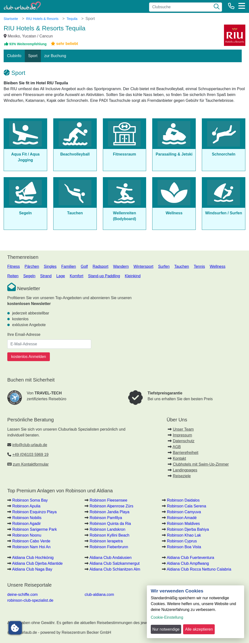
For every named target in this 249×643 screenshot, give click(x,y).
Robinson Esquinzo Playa (34, 512)
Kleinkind (133, 276)
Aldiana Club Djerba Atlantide (37, 563)
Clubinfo (14, 56)
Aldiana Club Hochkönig (33, 558)
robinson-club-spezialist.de (30, 600)
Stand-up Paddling (104, 276)
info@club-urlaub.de (29, 445)
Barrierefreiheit (185, 453)
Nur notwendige (165, 629)
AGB (177, 447)
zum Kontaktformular (31, 464)
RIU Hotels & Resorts (42, 19)
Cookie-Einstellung (167, 617)
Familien (68, 266)
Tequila (72, 19)
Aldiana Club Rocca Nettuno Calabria (199, 569)
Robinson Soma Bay (30, 500)
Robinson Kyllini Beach (110, 535)
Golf (84, 266)
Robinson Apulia (26, 506)
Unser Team (183, 429)
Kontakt (179, 458)
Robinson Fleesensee (108, 500)
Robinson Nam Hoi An (31, 547)
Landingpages (185, 470)
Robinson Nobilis (26, 518)
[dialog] (195, 611)
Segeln (29, 276)
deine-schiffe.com (22, 594)
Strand (46, 276)
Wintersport (143, 266)
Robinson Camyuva (184, 512)
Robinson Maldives (183, 523)
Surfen (163, 266)
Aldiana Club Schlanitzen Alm (114, 569)
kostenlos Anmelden (28, 357)
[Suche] (217, 7)
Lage (60, 276)
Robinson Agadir (26, 523)
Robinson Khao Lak (184, 535)
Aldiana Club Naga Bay (32, 569)
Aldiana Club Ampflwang (188, 563)
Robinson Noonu (26, 535)
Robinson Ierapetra (106, 541)
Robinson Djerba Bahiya (188, 529)
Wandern (121, 266)
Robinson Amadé (182, 518)
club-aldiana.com (99, 594)
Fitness (13, 266)
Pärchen (32, 266)
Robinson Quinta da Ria (110, 523)
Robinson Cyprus (182, 541)
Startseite (11, 19)
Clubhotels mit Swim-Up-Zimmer (201, 464)
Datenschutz (184, 441)
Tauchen (181, 266)
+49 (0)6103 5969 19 (30, 454)
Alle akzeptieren (199, 629)
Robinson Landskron (107, 529)
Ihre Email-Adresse (23, 334)
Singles (50, 266)
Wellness (217, 266)
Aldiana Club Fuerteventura (190, 558)
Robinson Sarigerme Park (34, 529)
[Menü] (241, 6)
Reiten (12, 276)
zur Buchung (55, 56)
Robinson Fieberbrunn (109, 547)
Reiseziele (182, 476)
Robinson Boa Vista (184, 547)
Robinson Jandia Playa (110, 512)
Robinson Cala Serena (186, 506)
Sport (32, 56)
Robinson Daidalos (183, 500)
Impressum (182, 435)
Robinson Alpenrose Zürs (111, 506)
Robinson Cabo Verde (31, 541)
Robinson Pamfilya (106, 518)
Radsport (100, 266)
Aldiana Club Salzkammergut (114, 563)
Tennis (199, 266)
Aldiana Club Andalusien (110, 558)
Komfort (76, 276)
